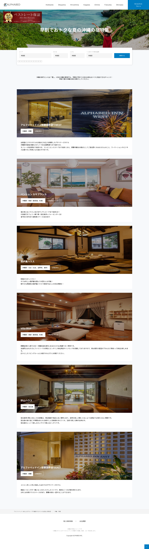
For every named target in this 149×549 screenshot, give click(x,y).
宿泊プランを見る (116, 136)
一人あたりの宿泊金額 (93, 52)
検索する (122, 55)
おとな (55, 52)
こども (72, 52)
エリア (21, 52)
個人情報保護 (68, 526)
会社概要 (82, 526)
